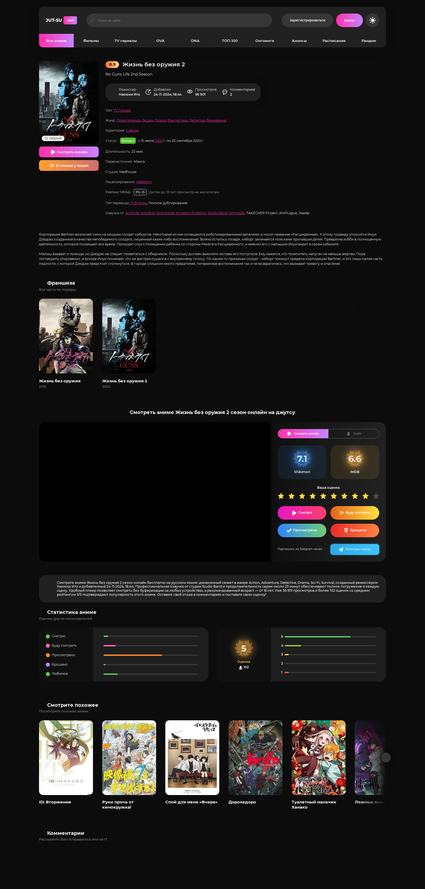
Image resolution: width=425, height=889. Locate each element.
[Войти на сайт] (349, 20)
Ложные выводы (373, 802)
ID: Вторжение (55, 802)
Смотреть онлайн (72, 152)
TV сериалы (126, 40)
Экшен (147, 120)
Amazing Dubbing (191, 213)
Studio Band (217, 213)
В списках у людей (72, 166)
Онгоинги (264, 40)
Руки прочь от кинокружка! (118, 804)
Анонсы (299, 40)
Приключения (128, 120)
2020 (159, 141)
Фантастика (178, 120)
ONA (195, 40)
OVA (160, 40)
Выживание (216, 120)
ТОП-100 (230, 40)
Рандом (369, 40)
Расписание (334, 40)
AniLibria (147, 213)
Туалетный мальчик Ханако (314, 804)
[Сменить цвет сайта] (372, 20)
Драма (160, 120)
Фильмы (91, 40)
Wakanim (144, 182)
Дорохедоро (242, 802)
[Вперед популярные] (386, 757)
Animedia (237, 213)
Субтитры (138, 203)
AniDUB (132, 213)
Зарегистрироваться (307, 20)
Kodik (357, 433)
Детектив (197, 120)
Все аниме (56, 40)
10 (378, 496)
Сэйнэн (132, 130)
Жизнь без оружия (60, 380)
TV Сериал (122, 110)
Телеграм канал (358, 549)
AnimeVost (165, 213)
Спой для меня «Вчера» (191, 802)
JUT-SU (61, 20)
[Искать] (92, 20)
